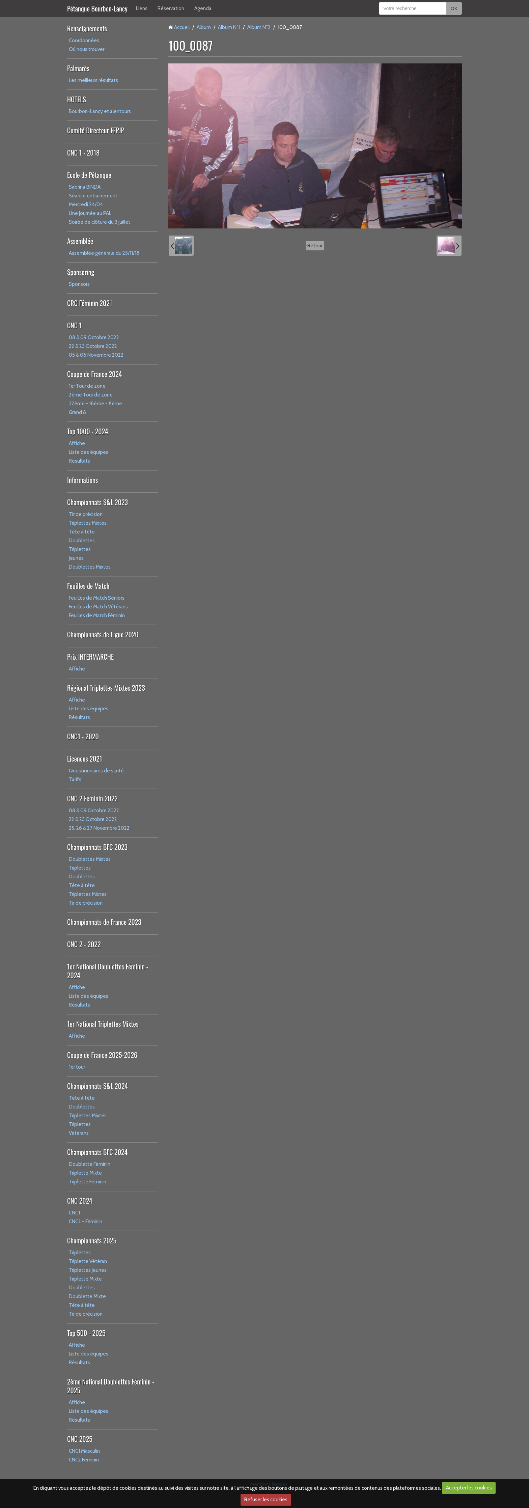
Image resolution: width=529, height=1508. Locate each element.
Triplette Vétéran (88, 1261)
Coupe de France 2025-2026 (102, 1055)
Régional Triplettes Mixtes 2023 (106, 688)
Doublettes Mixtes (90, 567)
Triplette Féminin (87, 1182)
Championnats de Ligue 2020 (103, 634)
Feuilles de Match (88, 586)
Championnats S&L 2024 (97, 1086)
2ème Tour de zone (91, 395)
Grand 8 (77, 412)
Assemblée (80, 241)
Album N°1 (229, 27)
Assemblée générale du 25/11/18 (104, 253)
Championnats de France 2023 (104, 922)
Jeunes (76, 558)
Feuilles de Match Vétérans (98, 607)
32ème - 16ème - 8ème (95, 404)
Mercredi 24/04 (86, 204)
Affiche (77, 443)
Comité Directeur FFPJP (95, 130)
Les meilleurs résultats (93, 80)
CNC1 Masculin (84, 1451)
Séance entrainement (93, 196)
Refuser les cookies (265, 1500)
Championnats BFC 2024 (97, 1152)
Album (204, 27)
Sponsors (79, 284)
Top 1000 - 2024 (87, 431)
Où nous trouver (86, 49)
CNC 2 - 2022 (84, 944)
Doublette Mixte (87, 1296)
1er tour (77, 1067)
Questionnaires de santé (96, 771)
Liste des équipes (88, 452)
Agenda (203, 8)
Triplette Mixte (85, 1173)
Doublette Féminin (89, 1164)
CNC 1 (74, 325)
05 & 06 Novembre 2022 (96, 355)
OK (454, 8)
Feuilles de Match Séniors (96, 598)
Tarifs (75, 779)
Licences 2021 (84, 758)
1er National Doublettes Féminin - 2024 (107, 970)
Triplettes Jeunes (88, 1270)
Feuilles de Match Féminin (97, 615)
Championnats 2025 (91, 1240)
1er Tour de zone (87, 386)
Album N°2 (259, 27)
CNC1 (74, 1213)
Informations (82, 480)
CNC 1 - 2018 (83, 152)
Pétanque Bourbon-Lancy (97, 8)
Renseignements (87, 28)
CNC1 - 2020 (83, 736)
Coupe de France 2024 (94, 374)
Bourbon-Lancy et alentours (100, 111)
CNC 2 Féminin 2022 (92, 798)
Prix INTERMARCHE (90, 657)
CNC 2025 (79, 1439)
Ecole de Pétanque (89, 175)
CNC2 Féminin (84, 1460)
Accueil (182, 27)
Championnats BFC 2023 (97, 847)
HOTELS (76, 99)
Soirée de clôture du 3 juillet (99, 222)
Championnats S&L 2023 (97, 502)
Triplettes (80, 549)
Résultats (79, 461)
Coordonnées (84, 40)
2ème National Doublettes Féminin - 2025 (110, 1385)
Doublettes (82, 541)
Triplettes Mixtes (88, 523)
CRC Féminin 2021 (89, 303)
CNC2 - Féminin (85, 1221)
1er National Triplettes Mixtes (103, 1024)
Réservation (171, 8)
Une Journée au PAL (90, 213)
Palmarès (78, 68)
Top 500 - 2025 (86, 1333)
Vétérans (79, 1133)
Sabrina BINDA (85, 187)
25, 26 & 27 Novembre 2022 (99, 828)
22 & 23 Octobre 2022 (93, 346)
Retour (315, 246)
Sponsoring (80, 272)
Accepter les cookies (469, 1488)
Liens (141, 8)
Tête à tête (82, 532)
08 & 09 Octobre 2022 (94, 337)
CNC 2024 (79, 1201)
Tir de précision (86, 514)
